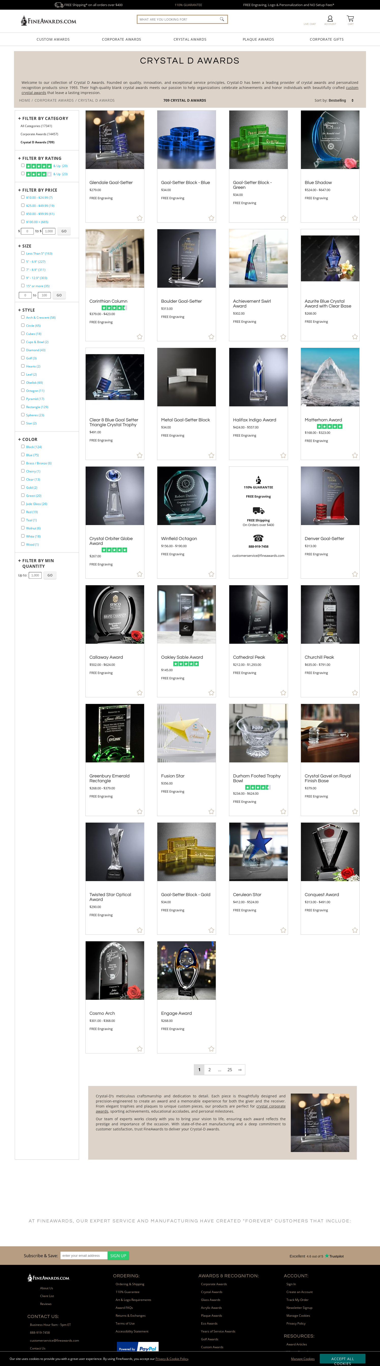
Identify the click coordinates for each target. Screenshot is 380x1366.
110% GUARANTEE (188, 5)
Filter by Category (45, 118)
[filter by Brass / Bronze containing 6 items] (23, 462)
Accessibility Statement (132, 1331)
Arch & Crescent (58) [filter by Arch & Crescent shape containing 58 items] (41, 317)
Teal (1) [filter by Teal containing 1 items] (31, 520)
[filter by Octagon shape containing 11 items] (23, 390)
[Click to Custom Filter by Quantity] (50, 575)
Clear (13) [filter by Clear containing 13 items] (33, 479)
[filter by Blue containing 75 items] (23, 454)
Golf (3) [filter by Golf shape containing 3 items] (31, 358)
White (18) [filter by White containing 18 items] (33, 536)
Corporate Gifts (327, 39)
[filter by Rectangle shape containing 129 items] (23, 406)
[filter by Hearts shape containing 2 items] (23, 365)
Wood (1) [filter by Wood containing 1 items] (32, 544)
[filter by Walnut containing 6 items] (23, 527)
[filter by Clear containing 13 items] (23, 479)
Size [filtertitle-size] (26, 246)
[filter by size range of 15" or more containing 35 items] (23, 285)
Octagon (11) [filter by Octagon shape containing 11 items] (35, 391)
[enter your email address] (84, 1255)
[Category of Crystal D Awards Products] (190, 79)
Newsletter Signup (299, 1308)
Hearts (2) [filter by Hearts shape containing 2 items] (33, 366)
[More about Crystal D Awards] (222, 1123)
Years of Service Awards (218, 1331)
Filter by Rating (42, 158)
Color (30, 439)
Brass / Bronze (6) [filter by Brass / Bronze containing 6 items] (39, 463)
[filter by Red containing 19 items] (23, 511)
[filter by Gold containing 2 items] (23, 487)
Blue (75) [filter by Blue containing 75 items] (32, 455)
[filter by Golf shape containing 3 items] (23, 357)
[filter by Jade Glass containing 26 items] (23, 503)
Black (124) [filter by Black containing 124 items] (34, 447)
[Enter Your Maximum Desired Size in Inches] (44, 295)
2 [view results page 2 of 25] (209, 1069)
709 (167, 100)
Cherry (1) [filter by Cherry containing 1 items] (33, 471)
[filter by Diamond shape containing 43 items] (23, 349)
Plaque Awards (258, 39)
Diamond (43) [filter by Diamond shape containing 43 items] (35, 350)
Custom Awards (53, 39)
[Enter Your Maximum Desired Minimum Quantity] (35, 575)
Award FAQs (124, 1308)
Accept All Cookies (342, 1359)
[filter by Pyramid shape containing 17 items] (23, 398)
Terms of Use (125, 1323)
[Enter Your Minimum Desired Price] (27, 231)
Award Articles (296, 1344)
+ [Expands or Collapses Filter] (19, 118)
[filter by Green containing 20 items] (23, 495)
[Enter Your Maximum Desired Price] (49, 231)
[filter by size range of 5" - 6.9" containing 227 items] (23, 261)
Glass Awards (210, 1300)
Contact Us (37, 1348)
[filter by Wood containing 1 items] (23, 544)
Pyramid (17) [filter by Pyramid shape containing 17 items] (35, 399)
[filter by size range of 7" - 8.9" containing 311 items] (23, 269)
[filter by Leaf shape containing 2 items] (23, 374)
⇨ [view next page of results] (240, 1069)
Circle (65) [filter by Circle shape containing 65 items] (33, 326)
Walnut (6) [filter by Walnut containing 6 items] (33, 528)
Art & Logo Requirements (133, 1300)
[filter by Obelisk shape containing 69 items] (23, 382)
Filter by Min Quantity (38, 563)
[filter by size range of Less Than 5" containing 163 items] (23, 253)
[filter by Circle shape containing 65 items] (23, 325)
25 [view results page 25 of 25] (229, 1069)
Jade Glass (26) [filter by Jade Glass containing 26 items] (36, 504)
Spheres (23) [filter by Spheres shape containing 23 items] (35, 415)
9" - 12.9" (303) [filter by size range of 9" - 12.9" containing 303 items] (36, 278)
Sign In (291, 1284)
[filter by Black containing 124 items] (23, 446)
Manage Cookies (303, 1359)
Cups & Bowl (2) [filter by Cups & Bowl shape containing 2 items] (37, 342)
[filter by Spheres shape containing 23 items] (23, 414)
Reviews (46, 1304)
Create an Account (299, 1292)
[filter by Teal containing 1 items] (23, 519)
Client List (47, 1296)
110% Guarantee (128, 1292)
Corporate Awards (121, 39)
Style (28, 310)
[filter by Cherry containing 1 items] (23, 470)
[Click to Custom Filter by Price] (64, 231)
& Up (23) (47, 174)
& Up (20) (47, 166)
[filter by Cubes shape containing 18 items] (23, 333)
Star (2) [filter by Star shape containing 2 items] (31, 423)
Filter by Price (39, 190)
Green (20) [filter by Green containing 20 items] (33, 496)
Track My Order (297, 1300)
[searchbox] (182, 19)
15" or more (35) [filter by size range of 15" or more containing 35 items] (38, 286)
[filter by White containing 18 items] (23, 536)
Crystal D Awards (188, 100)
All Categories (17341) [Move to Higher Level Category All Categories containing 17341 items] (36, 126)
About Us (46, 1288)
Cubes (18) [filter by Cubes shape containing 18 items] (33, 334)
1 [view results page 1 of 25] (199, 1069)
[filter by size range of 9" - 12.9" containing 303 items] (23, 277)
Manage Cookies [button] (298, 1315)
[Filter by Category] (45, 118)
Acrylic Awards (211, 1308)
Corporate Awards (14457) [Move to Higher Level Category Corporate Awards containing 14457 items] (39, 134)
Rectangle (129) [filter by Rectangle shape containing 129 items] (37, 407)
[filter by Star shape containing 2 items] (23, 422)
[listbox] (341, 100)
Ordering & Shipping (130, 1284)
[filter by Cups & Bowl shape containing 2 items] (23, 341)
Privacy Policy (296, 1323)
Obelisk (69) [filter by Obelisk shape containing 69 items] (34, 382)
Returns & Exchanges (131, 1315)
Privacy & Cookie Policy (172, 1359)
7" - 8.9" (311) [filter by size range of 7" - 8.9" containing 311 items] (35, 270)
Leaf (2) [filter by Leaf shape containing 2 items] (31, 374)
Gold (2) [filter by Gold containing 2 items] (31, 487)
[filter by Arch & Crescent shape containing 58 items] (23, 317)
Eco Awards (209, 1323)
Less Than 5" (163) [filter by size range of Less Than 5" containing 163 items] (39, 253)
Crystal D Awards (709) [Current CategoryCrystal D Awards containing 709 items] (37, 142)
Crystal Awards (190, 39)
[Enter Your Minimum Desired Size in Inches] (25, 295)
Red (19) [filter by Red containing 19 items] (32, 512)
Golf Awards (209, 1339)
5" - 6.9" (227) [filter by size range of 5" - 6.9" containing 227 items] (35, 261)
